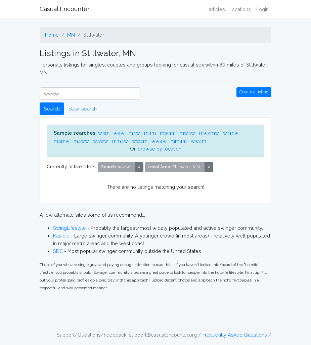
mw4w (187, 133)
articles (217, 9)
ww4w (159, 141)
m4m (150, 133)
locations (240, 9)
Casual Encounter (65, 8)
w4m (103, 133)
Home (52, 35)
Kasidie (61, 236)
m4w (134, 133)
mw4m (168, 133)
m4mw (62, 141)
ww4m (139, 141)
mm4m (179, 141)
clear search (83, 109)
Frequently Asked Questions (235, 335)
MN (71, 35)
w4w (119, 133)
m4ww (81, 141)
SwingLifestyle (69, 228)
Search (52, 109)
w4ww (100, 141)
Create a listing (253, 91)
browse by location (159, 149)
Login (262, 9)
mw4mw (209, 133)
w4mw (230, 133)
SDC (58, 251)
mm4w (120, 141)
